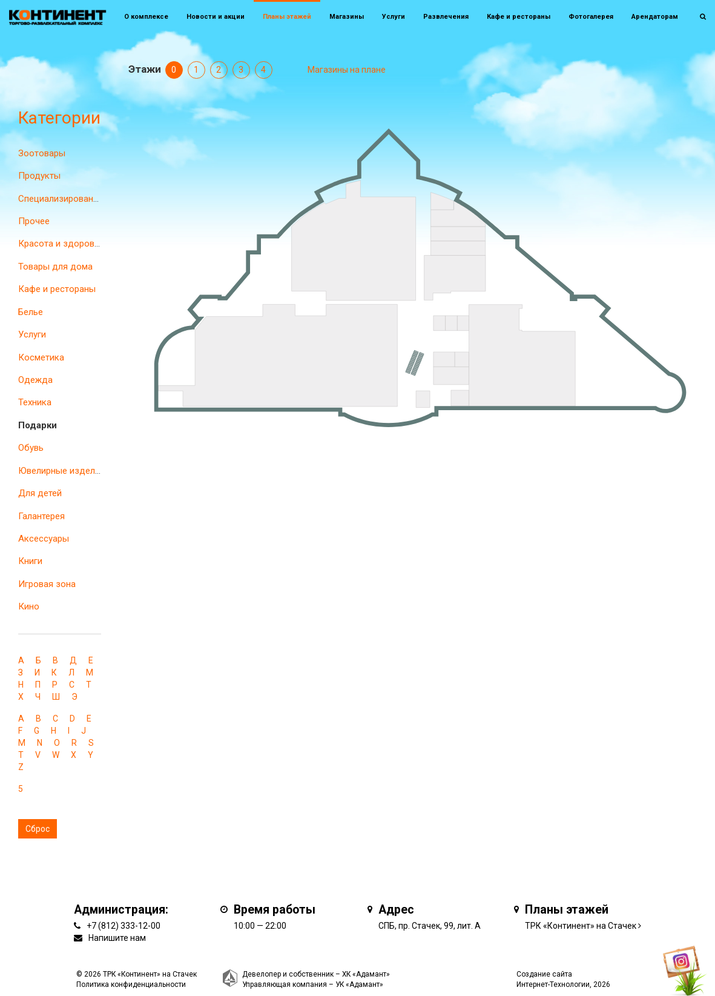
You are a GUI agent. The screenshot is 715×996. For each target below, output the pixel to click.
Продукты (39, 175)
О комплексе (146, 17)
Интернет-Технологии (553, 984)
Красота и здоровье (61, 243)
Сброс (37, 829)
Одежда (35, 379)
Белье (30, 312)
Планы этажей (287, 17)
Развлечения (446, 17)
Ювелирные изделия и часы (77, 470)
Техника (34, 402)
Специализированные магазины (85, 198)
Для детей (40, 493)
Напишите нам (117, 938)
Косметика (41, 357)
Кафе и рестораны (57, 289)
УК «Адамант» (359, 984)
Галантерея (41, 516)
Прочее (34, 221)
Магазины (346, 17)
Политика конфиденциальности (131, 984)
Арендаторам (654, 17)
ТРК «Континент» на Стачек (580, 926)
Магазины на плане (347, 70)
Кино (28, 606)
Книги (30, 561)
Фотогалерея (590, 17)
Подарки (37, 425)
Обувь (31, 447)
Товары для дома (55, 266)
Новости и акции (215, 17)
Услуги (32, 334)
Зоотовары (41, 153)
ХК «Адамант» (366, 974)
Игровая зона (47, 584)
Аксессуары (43, 538)
